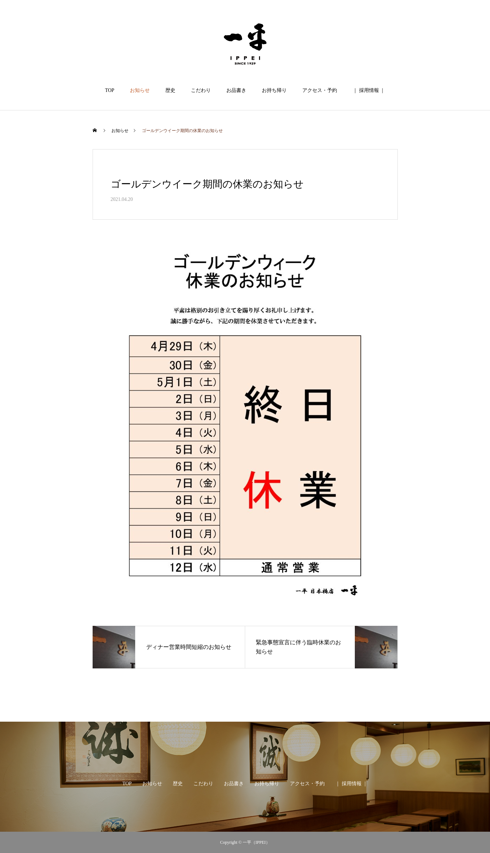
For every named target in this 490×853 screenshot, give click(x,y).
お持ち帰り (274, 90)
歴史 (170, 90)
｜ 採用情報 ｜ (369, 90)
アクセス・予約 (319, 90)
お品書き (236, 90)
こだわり (201, 90)
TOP (109, 90)
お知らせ (140, 90)
